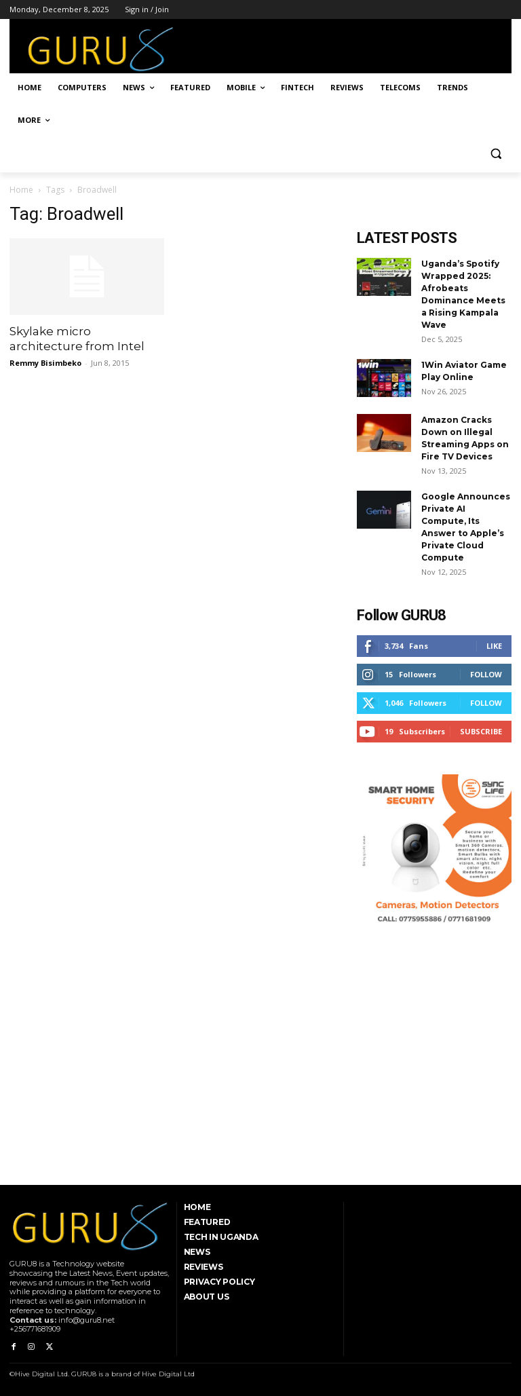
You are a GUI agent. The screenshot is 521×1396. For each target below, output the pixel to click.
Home (21, 189)
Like (494, 646)
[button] (496, 153)
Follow (486, 674)
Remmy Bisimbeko (45, 363)
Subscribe (481, 731)
